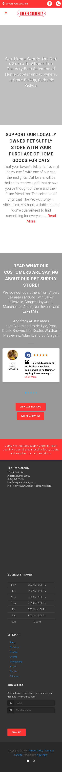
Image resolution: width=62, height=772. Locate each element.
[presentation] (25, 719)
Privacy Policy (36, 750)
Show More (31, 377)
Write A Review (30, 416)
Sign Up (16, 732)
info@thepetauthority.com (21, 482)
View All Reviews (30, 406)
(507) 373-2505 (15, 479)
